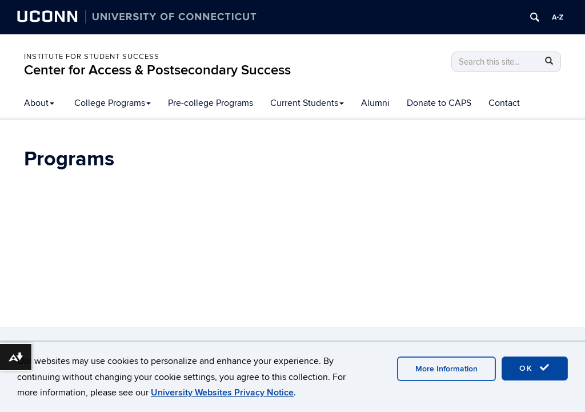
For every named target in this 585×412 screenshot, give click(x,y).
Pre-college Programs (210, 103)
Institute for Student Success (91, 56)
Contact (504, 103)
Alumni (375, 103)
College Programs (112, 103)
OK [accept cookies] (534, 368)
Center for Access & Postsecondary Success (157, 70)
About (39, 103)
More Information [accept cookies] (446, 369)
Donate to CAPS (439, 103)
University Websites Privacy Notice (222, 392)
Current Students (307, 103)
